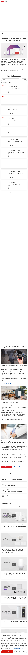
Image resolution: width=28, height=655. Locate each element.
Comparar (12, 92)
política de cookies (18, 648)
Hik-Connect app (19, 466)
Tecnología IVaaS (6, 383)
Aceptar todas (7, 651)
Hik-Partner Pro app (6, 466)
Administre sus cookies (20, 651)
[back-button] (1, 33)
